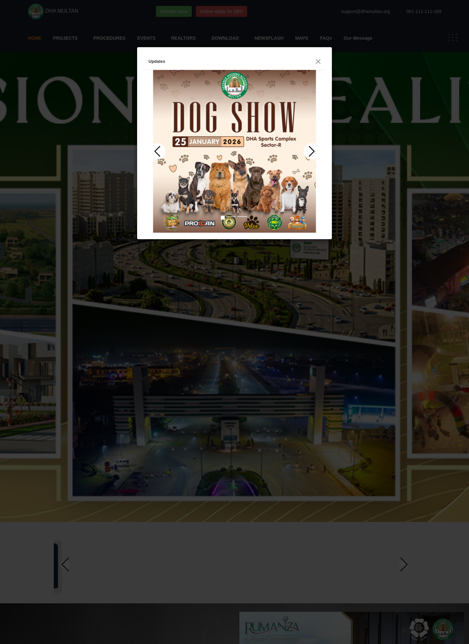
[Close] (318, 61)
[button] (157, 151)
